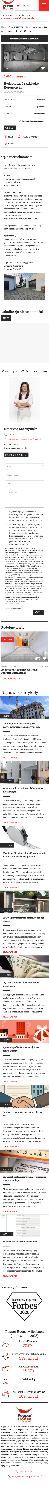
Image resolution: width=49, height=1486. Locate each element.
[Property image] (24, 656)
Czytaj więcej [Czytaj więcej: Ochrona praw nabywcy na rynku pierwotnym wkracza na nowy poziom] (11, 757)
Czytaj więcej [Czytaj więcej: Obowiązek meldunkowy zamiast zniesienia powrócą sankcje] (11, 1211)
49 (26, 448)
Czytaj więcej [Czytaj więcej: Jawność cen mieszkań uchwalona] (11, 1276)
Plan (8, 137)
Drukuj (9, 143)
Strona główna (7, 15)
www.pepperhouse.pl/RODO (14, 604)
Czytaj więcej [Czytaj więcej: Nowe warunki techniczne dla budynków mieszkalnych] (11, 822)
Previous (4, 58)
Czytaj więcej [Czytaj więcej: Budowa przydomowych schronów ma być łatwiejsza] (11, 952)
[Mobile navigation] (44, 5)
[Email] (22, 439)
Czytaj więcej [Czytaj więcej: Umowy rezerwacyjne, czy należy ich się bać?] (11, 1146)
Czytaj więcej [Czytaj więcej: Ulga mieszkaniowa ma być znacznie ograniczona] (11, 1017)
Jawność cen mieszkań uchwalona (20, 1241)
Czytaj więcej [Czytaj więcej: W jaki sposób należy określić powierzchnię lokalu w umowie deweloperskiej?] (11, 887)
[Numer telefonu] (36, 6)
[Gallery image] (24, 58)
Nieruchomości (23, 15)
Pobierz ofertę (27, 137)
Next (44, 58)
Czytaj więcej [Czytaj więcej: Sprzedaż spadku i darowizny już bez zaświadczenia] (11, 1081)
